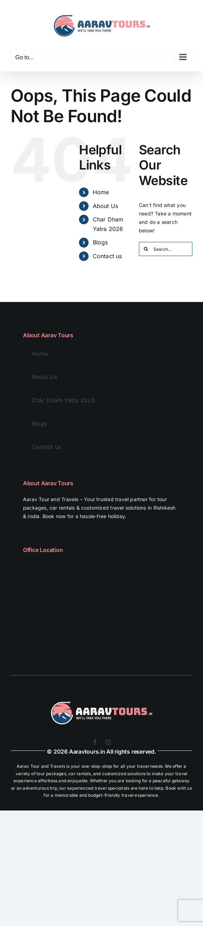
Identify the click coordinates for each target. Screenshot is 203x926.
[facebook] (95, 742)
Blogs (100, 242)
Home (101, 192)
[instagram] (108, 742)
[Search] (146, 249)
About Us (105, 205)
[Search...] (165, 249)
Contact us (107, 256)
